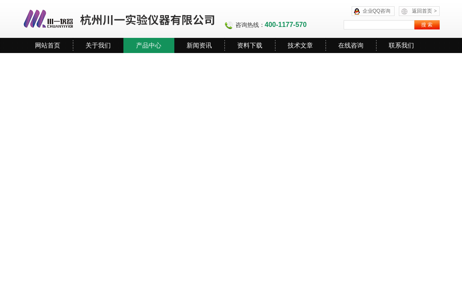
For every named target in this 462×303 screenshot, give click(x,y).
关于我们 (98, 45)
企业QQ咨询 (377, 11)
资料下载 (249, 45)
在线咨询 (350, 45)
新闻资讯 (199, 45)
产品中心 (148, 45)
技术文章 (300, 45)
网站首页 (47, 45)
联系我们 (401, 45)
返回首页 (424, 11)
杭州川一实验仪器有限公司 (119, 19)
